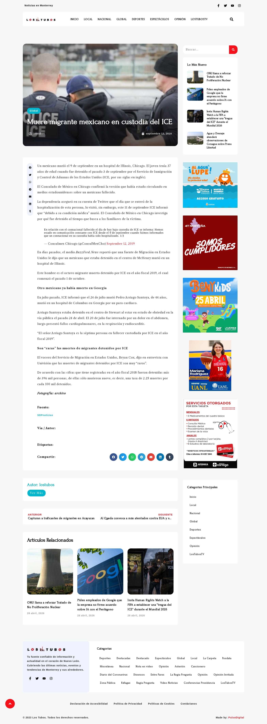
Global (121, 19)
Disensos (139, 674)
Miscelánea (106, 666)
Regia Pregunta (145, 683)
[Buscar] (233, 49)
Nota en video (144, 666)
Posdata (226, 658)
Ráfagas (125, 683)
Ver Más (36, 493)
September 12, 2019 (121, 243)
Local (88, 19)
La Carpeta (209, 658)
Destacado (142, 658)
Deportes (138, 19)
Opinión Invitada (224, 674)
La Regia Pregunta (181, 674)
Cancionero (198, 666)
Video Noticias (169, 683)
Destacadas (123, 658)
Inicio (74, 19)
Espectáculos (159, 19)
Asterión (180, 666)
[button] (231, 19)
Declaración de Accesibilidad (89, 703)
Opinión (180, 19)
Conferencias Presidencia (199, 683)
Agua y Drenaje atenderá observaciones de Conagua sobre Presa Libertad (219, 140)
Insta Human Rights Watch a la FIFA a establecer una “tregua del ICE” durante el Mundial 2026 (149, 605)
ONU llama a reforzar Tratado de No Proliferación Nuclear (219, 77)
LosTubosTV (199, 19)
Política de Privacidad (128, 703)
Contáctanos (189, 703)
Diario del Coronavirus (114, 674)
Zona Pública (107, 683)
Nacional (104, 19)
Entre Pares (157, 674)
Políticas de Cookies (161, 703)
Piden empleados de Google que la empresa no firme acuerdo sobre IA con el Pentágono (99, 605)
